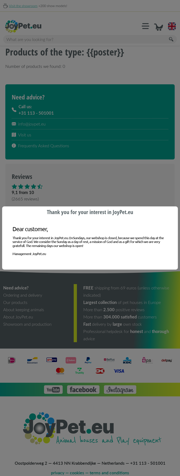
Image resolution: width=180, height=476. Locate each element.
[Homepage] (46, 20)
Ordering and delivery (22, 289)
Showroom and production (27, 318)
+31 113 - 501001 (148, 457)
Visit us (21, 128)
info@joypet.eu (29, 117)
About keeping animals (23, 303)
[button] (148, 20)
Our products (15, 296)
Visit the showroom (23, 5)
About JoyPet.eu (18, 310)
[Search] (171, 33)
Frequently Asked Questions (40, 139)
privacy (57, 466)
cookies (77, 466)
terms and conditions (109, 466)
